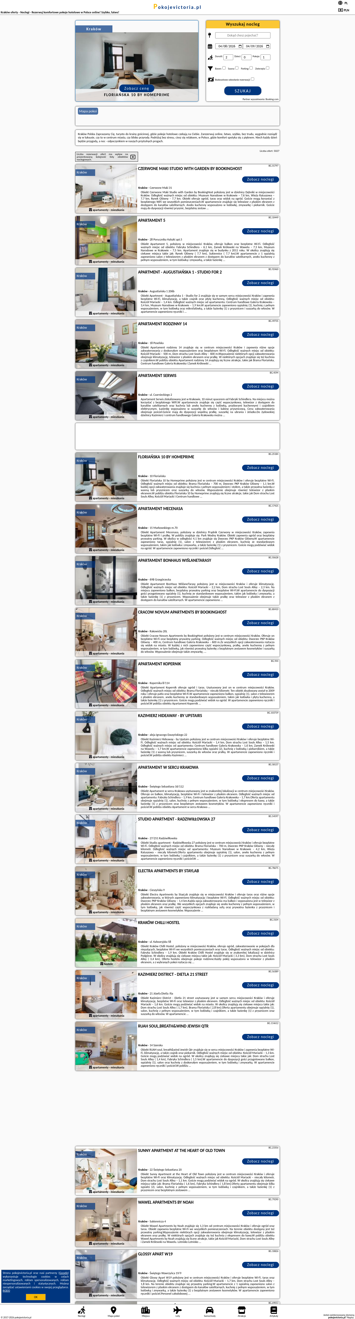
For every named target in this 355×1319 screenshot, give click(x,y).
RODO (6, 1290)
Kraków (82, 172)
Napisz (350, 1317)
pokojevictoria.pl (177, 7)
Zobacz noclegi (260, 179)
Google (63, 1273)
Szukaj (243, 91)
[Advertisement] (177, 1109)
